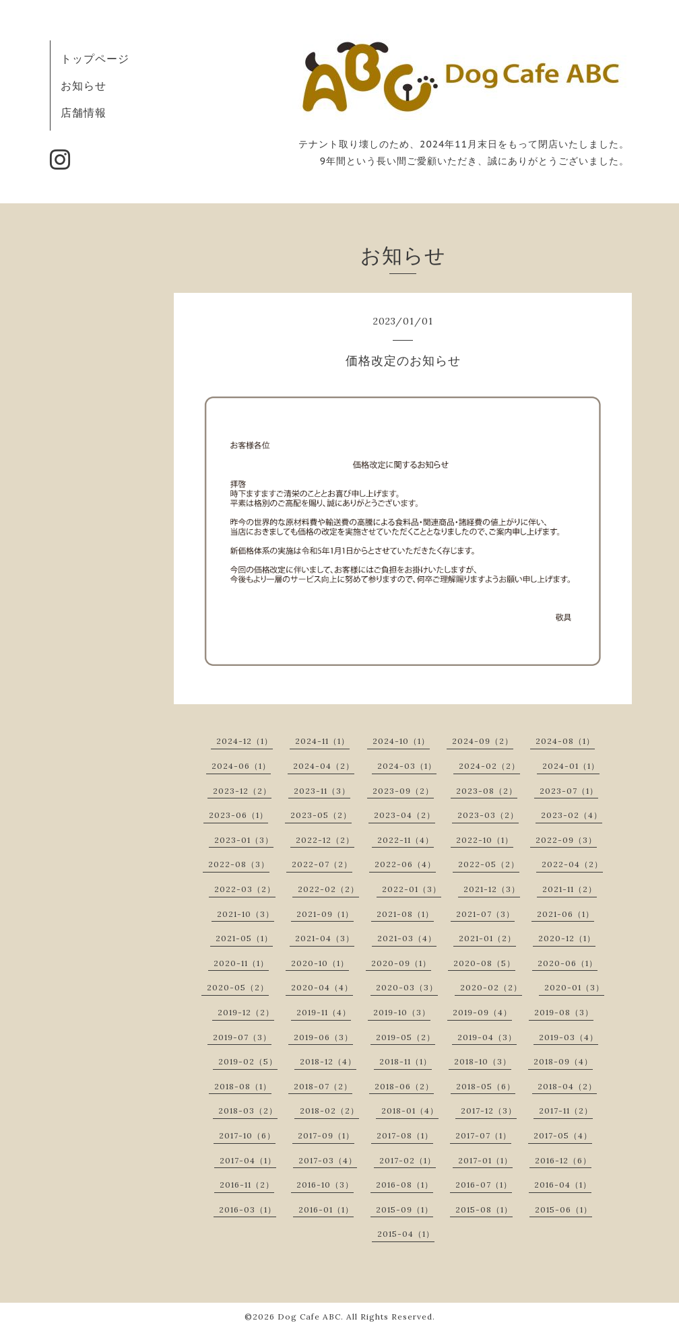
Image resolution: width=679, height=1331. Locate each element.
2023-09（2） (403, 791)
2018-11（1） (405, 1061)
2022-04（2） (572, 864)
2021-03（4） (407, 938)
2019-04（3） (487, 1037)
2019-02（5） (248, 1061)
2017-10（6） (247, 1135)
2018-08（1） (242, 1086)
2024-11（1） (322, 741)
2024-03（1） (407, 766)
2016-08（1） (404, 1185)
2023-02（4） (571, 815)
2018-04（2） (567, 1086)
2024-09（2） (482, 741)
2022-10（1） (484, 840)
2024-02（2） (489, 766)
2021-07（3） (485, 914)
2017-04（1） (248, 1160)
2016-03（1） (247, 1209)
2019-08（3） (563, 1012)
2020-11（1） (241, 963)
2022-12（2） (325, 840)
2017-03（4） (327, 1160)
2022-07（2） (322, 864)
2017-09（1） (326, 1135)
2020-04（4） (322, 987)
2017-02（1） (407, 1160)
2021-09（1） (325, 914)
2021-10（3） (245, 914)
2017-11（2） (566, 1110)
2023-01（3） (243, 840)
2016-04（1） (562, 1185)
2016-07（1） (483, 1185)
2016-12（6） (563, 1160)
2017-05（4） (563, 1135)
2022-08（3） (238, 864)
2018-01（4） (410, 1110)
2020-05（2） (238, 987)
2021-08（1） (405, 914)
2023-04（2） (404, 815)
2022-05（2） (488, 864)
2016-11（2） (247, 1185)
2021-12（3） (491, 889)
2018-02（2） (329, 1110)
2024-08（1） (565, 741)
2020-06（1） (567, 963)
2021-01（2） (487, 938)
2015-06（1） (563, 1209)
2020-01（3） (574, 987)
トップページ (95, 58)
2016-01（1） (326, 1209)
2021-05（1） (244, 938)
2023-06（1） (238, 815)
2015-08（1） (484, 1209)
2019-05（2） (405, 1037)
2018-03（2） (248, 1110)
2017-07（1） (483, 1135)
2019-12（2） (246, 1012)
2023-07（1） (569, 791)
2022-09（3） (566, 840)
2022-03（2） (245, 889)
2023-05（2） (321, 815)
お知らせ (83, 85)
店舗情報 (83, 112)
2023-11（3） (322, 791)
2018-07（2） (323, 1086)
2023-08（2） (486, 791)
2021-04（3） (324, 938)
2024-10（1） (401, 741)
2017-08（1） (405, 1135)
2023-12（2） (242, 791)
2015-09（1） (404, 1209)
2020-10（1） (320, 963)
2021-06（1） (565, 914)
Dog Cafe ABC (309, 1316)
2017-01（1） (485, 1160)
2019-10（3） (401, 1012)
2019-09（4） (482, 1012)
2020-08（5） (484, 963)
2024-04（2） (323, 766)
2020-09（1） (401, 963)
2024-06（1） (241, 766)
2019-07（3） (242, 1037)
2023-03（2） (488, 815)
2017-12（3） (489, 1110)
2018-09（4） (563, 1061)
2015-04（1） (405, 1234)
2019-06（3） (323, 1037)
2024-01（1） (571, 766)
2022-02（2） (328, 889)
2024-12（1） (244, 741)
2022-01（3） (411, 889)
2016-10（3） (325, 1185)
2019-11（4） (323, 1012)
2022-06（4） (405, 864)
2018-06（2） (404, 1086)
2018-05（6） (485, 1086)
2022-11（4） (405, 840)
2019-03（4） (568, 1037)
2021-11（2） (569, 889)
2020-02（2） (491, 987)
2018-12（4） (328, 1061)
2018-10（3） (482, 1061)
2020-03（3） (407, 987)
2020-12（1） (566, 938)
